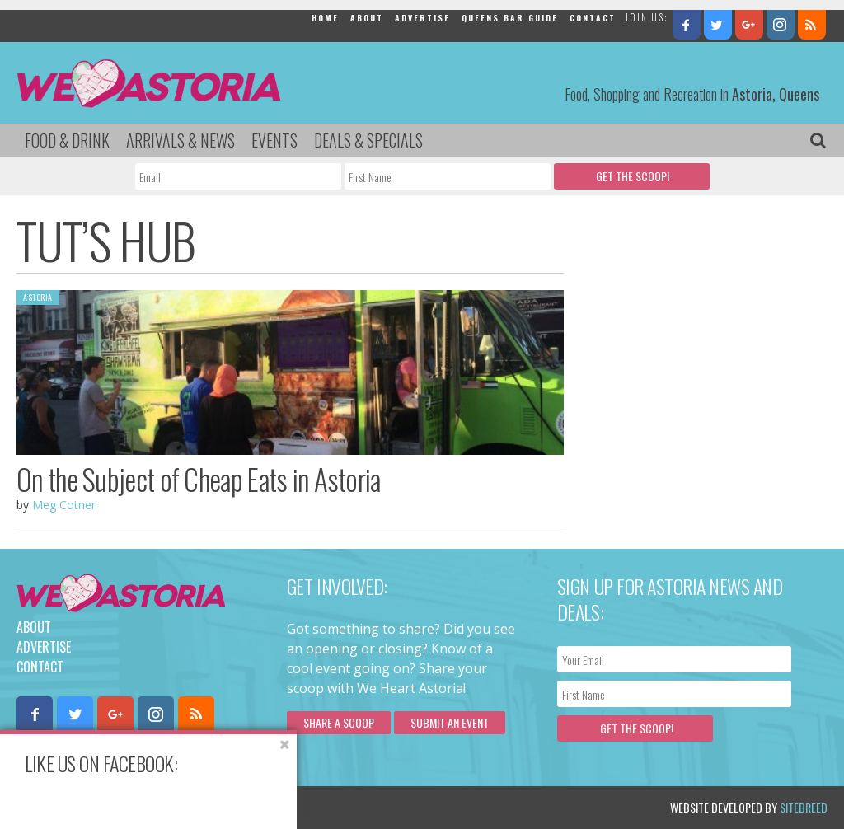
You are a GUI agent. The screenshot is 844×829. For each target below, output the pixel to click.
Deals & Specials (368, 140)
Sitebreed (804, 807)
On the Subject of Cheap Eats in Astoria (198, 478)
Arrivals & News (180, 140)
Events (274, 140)
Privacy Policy (183, 807)
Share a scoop (338, 722)
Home (325, 18)
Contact (593, 18)
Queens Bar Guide (510, 18)
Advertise (422, 18)
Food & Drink (67, 140)
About (366, 18)
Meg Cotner (64, 505)
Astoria (38, 297)
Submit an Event (449, 722)
